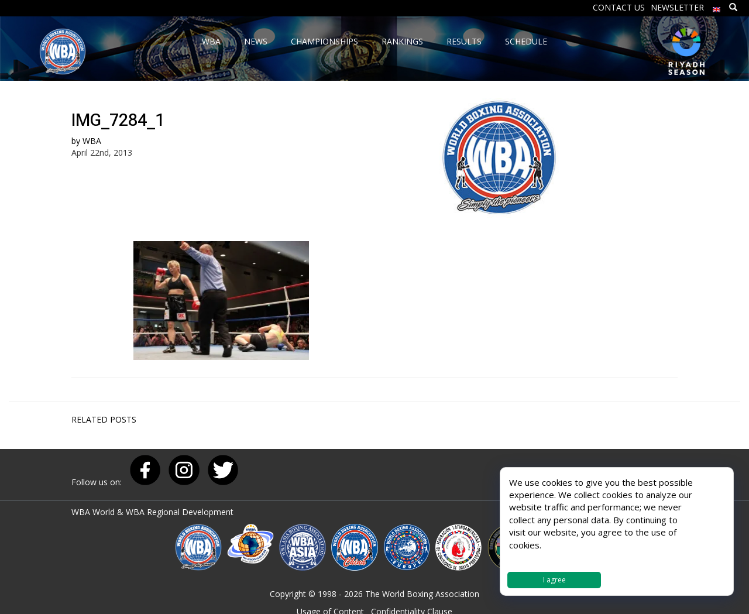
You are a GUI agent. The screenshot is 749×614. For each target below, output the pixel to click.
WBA (92, 140)
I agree (554, 580)
